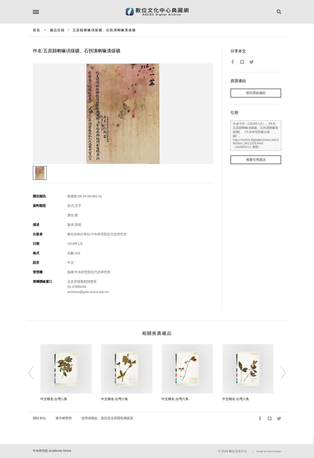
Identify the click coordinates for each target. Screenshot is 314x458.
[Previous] (35, 372)
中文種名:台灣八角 (53, 399)
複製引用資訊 (256, 160)
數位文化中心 (238, 451)
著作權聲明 (64, 418)
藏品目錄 (57, 30)
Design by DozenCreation (269, 451)
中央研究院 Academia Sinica (52, 450)
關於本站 (39, 418)
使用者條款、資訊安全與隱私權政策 (107, 418)
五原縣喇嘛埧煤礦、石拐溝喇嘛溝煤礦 (104, 30)
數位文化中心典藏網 (157, 12)
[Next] (279, 372)
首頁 (36, 30)
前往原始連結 (256, 93)
